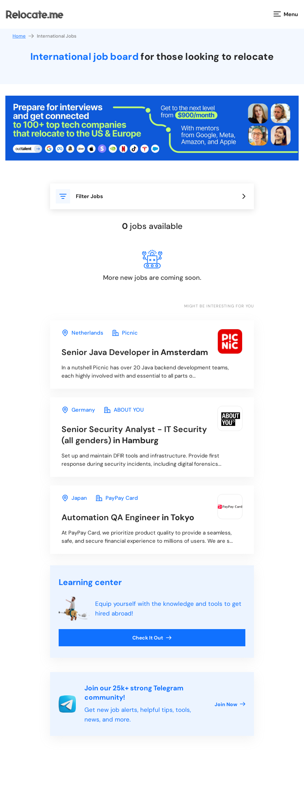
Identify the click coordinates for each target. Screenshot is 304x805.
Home (24, 36)
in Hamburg (134, 435)
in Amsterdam (135, 352)
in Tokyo (128, 517)
